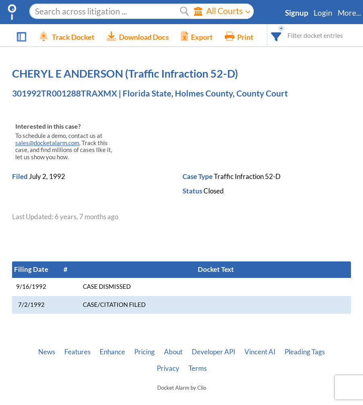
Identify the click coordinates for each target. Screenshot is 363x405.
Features (77, 352)
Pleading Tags (305, 352)
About (173, 352)
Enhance (112, 352)
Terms (198, 368)
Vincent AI (259, 352)
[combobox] (276, 35)
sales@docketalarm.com (47, 143)
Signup (296, 12)
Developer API (213, 352)
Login (323, 12)
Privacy (168, 368)
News (46, 352)
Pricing (144, 352)
